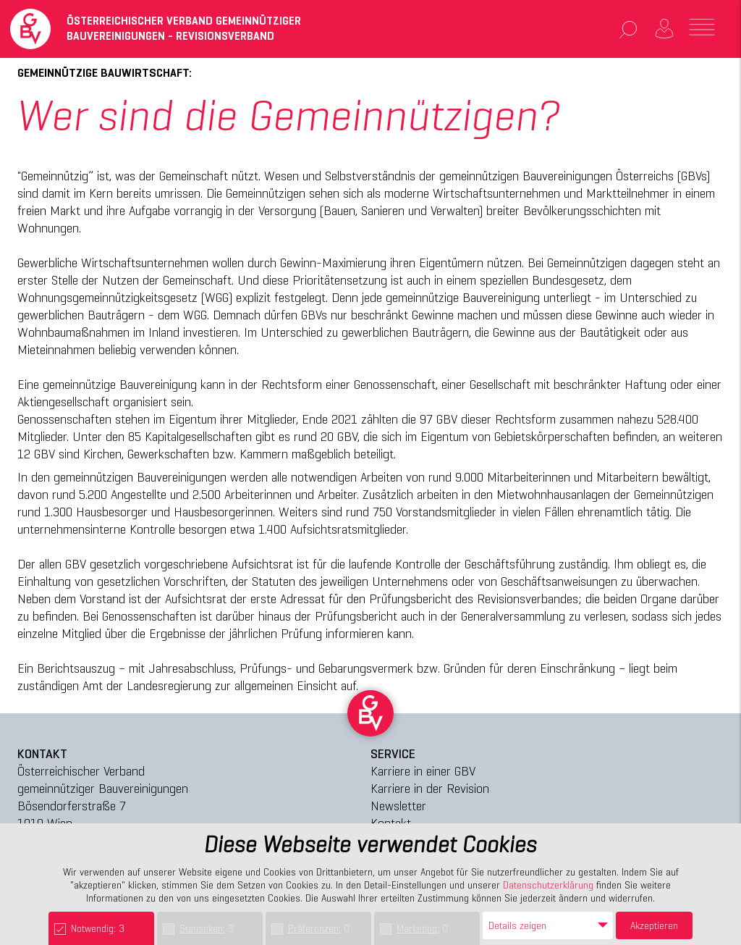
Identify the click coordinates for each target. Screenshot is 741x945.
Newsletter (398, 805)
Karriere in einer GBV (422, 771)
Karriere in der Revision (429, 788)
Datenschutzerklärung (548, 884)
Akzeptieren (654, 925)
